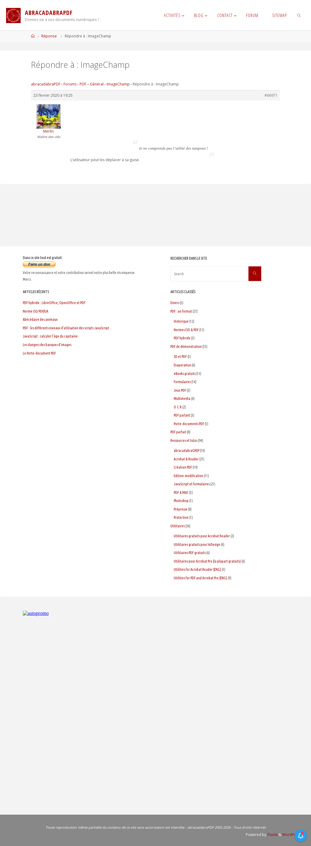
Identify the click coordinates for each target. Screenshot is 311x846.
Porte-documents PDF (189, 424)
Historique (181, 321)
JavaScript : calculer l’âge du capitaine (50, 336)
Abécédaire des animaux (40, 319)
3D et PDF (180, 357)
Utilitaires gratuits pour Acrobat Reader (202, 536)
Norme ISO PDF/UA (35, 311)
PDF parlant (182, 415)
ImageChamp (118, 84)
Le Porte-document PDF (39, 353)
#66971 (271, 95)
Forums (70, 84)
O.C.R (178, 407)
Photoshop (181, 501)
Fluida (272, 834)
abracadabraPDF (45, 84)
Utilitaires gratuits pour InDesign (197, 544)
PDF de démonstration (186, 346)
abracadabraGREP (186, 450)
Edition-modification (188, 476)
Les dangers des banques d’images (47, 345)
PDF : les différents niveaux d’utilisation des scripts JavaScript (66, 328)
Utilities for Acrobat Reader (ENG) (197, 569)
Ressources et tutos (183, 440)
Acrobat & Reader (186, 459)
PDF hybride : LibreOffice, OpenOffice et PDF (54, 303)
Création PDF (183, 467)
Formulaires (182, 382)
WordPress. (292, 834)
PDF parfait (178, 432)
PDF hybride (182, 338)
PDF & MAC (181, 492)
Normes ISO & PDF (186, 330)
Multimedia (182, 398)
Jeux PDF (180, 390)
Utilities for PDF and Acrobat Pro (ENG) (200, 578)
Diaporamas (182, 365)
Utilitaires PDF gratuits (190, 553)
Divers (174, 303)
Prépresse (180, 509)
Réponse (49, 36)
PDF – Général (92, 84)
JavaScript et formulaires (192, 484)
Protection (181, 517)
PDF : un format (181, 311)
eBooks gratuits (185, 374)
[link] (299, 15)
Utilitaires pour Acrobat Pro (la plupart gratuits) (207, 561)
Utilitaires (177, 526)
